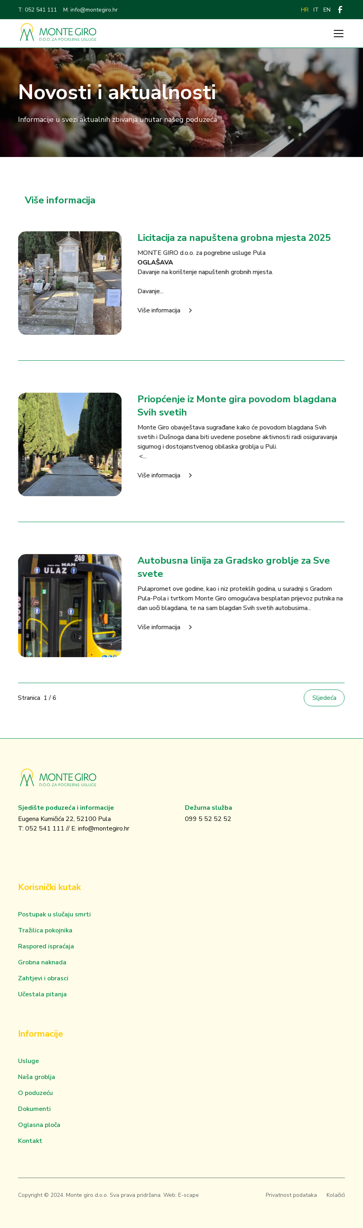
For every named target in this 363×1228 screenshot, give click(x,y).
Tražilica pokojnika (45, 930)
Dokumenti (34, 1109)
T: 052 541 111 (37, 10)
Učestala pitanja (42, 994)
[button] (337, 33)
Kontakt (30, 1141)
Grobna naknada (42, 962)
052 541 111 (44, 828)
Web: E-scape (181, 1195)
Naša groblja (36, 1077)
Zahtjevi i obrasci (43, 978)
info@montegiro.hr (103, 828)
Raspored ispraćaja (46, 946)
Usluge (28, 1061)
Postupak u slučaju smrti (54, 914)
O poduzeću (35, 1093)
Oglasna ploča (39, 1125)
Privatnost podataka (291, 1195)
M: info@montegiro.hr (90, 10)
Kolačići (336, 1195)
